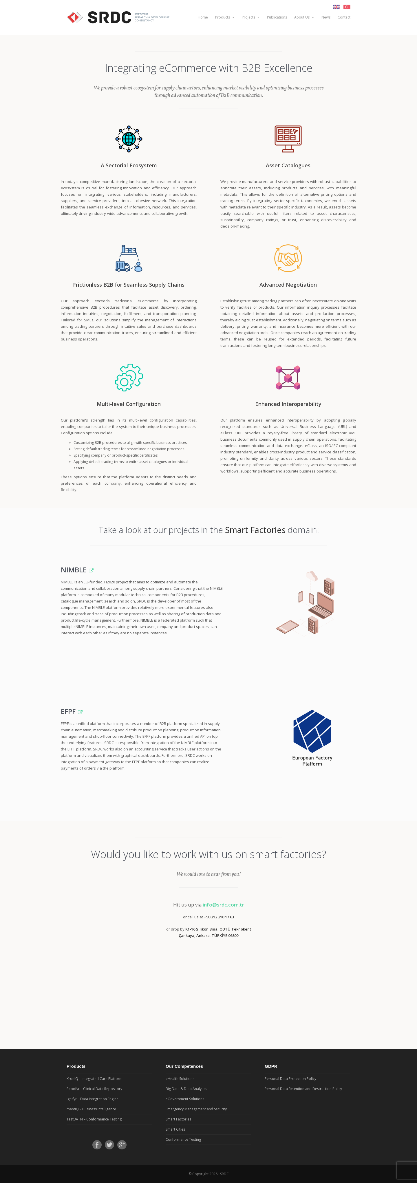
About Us (304, 17)
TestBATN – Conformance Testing (94, 1119)
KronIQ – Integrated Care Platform (94, 1078)
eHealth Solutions (180, 1078)
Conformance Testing (183, 1139)
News (325, 17)
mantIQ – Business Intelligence (91, 1109)
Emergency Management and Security (196, 1109)
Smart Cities (175, 1129)
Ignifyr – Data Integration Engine (92, 1098)
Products (225, 17)
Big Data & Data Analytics (186, 1088)
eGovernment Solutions (185, 1098)
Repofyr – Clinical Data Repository (94, 1088)
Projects (251, 17)
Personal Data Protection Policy (290, 1078)
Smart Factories (178, 1119)
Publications (277, 17)
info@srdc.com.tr (223, 904)
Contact (344, 17)
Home (203, 17)
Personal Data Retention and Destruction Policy (303, 1088)
